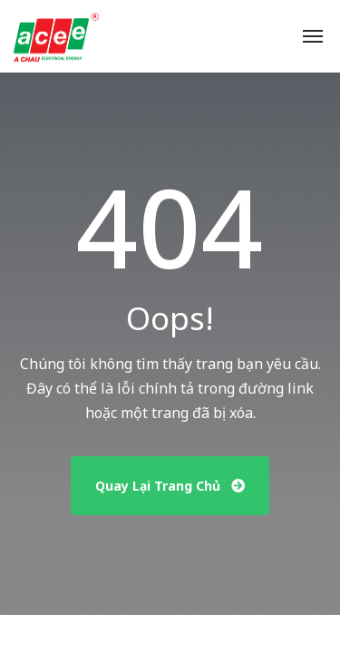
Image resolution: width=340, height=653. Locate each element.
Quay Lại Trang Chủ (170, 485)
